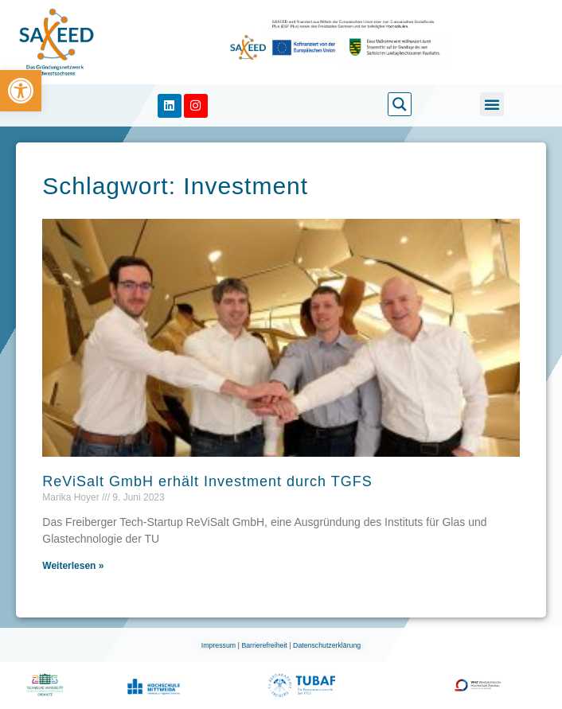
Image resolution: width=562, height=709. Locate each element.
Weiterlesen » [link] (72, 565)
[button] (492, 104)
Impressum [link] (219, 645)
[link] (20, 90)
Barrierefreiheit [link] (265, 645)
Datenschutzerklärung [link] (327, 645)
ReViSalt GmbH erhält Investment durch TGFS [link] (207, 481)
